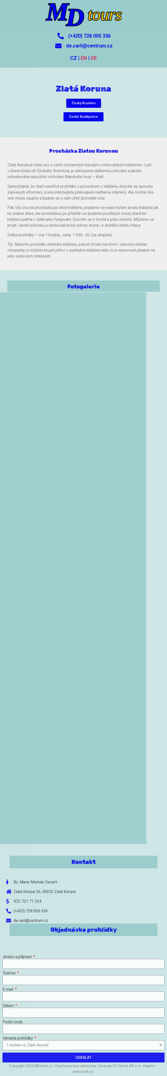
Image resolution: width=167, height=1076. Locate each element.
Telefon (9, 1023)
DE (94, 53)
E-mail (8, 1039)
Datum (8, 1055)
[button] (83, 103)
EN (84, 53)
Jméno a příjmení (17, 1006)
